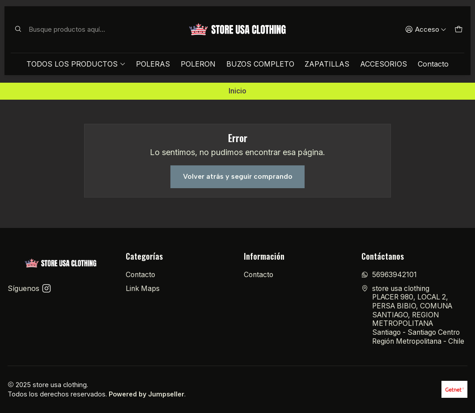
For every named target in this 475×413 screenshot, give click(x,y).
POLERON (198, 63)
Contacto (433, 63)
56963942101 (389, 274)
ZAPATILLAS (327, 63)
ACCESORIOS (383, 63)
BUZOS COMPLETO (260, 63)
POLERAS (153, 63)
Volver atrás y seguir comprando (238, 176)
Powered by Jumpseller (146, 394)
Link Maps (143, 288)
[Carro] (458, 29)
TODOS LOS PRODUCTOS (75, 63)
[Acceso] (426, 29)
